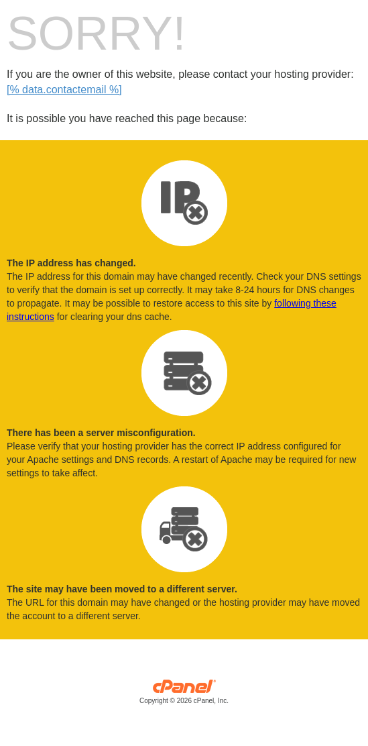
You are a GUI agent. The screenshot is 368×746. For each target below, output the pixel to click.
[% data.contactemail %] (64, 89)
